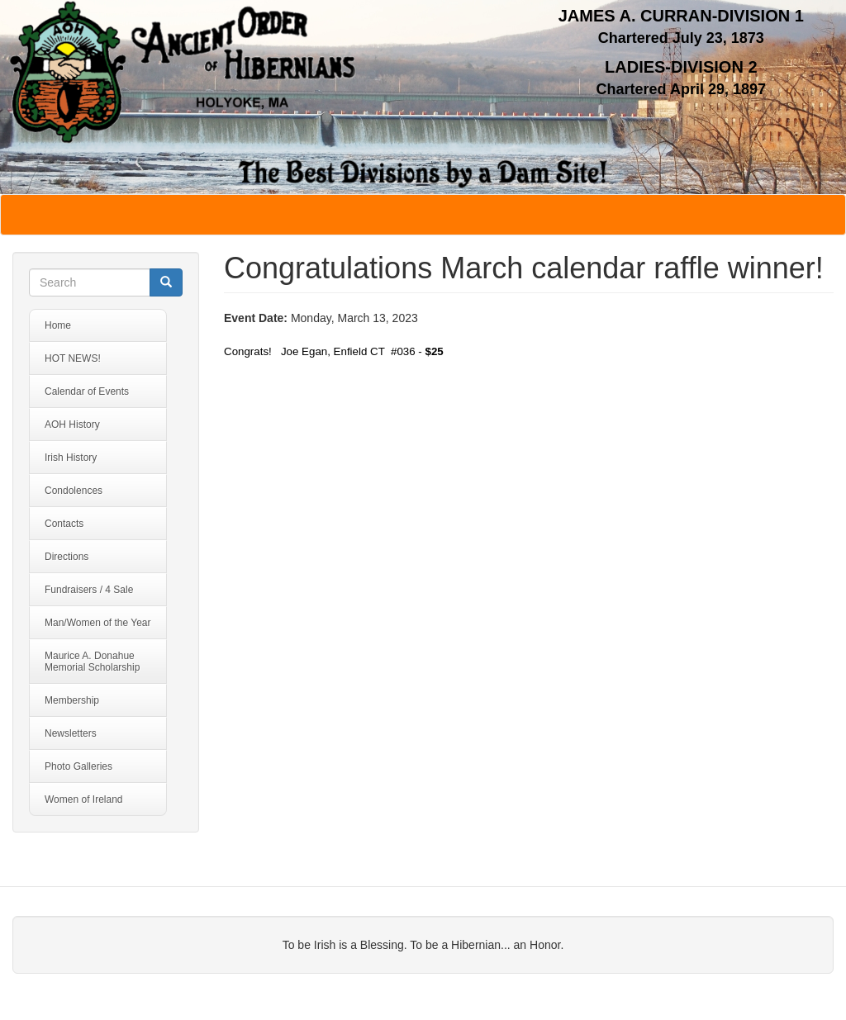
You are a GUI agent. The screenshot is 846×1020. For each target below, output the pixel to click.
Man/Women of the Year (98, 623)
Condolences (73, 490)
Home (58, 325)
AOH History (72, 424)
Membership (72, 700)
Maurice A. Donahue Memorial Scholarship (92, 661)
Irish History (71, 457)
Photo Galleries (78, 766)
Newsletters (71, 733)
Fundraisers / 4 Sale (89, 589)
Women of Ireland (84, 799)
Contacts (64, 523)
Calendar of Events (87, 391)
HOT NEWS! (73, 358)
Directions (66, 556)
